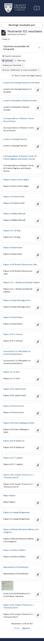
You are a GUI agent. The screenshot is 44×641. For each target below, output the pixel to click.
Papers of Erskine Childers (14, 550)
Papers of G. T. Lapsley (13, 458)
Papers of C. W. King (11, 230)
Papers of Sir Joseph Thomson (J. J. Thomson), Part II (18, 606)
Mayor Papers (9, 495)
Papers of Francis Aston (13, 406)
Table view (20, 61)
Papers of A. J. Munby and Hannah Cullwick (21, 282)
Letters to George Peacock (15, 139)
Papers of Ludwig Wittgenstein (16, 512)
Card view (7, 61)
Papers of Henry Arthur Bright (16, 179)
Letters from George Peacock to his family (21, 82)
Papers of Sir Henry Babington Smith (18, 423)
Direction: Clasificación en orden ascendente (20, 70)
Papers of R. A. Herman (13, 334)
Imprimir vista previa (11, 56)
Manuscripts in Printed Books (15, 567)
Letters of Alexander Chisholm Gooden (20, 100)
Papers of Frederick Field (13, 196)
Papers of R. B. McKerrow (13, 441)
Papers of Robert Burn (12, 247)
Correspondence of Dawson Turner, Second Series (18, 119)
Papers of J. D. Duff (11, 372)
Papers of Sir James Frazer (14, 389)
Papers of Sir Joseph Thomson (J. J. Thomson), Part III (18, 476)
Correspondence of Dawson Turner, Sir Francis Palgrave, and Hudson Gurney (20, 157)
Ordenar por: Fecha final (12, 65)
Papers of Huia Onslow (13, 317)
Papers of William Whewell (14, 213)
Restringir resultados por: (22, 25)
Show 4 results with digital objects (27, 76)
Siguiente (26, 628)
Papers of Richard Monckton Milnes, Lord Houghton (20, 530)
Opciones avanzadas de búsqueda (16, 48)
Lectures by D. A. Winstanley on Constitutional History (17, 352)
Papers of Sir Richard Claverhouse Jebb (20, 264)
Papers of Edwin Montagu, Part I (17, 300)
